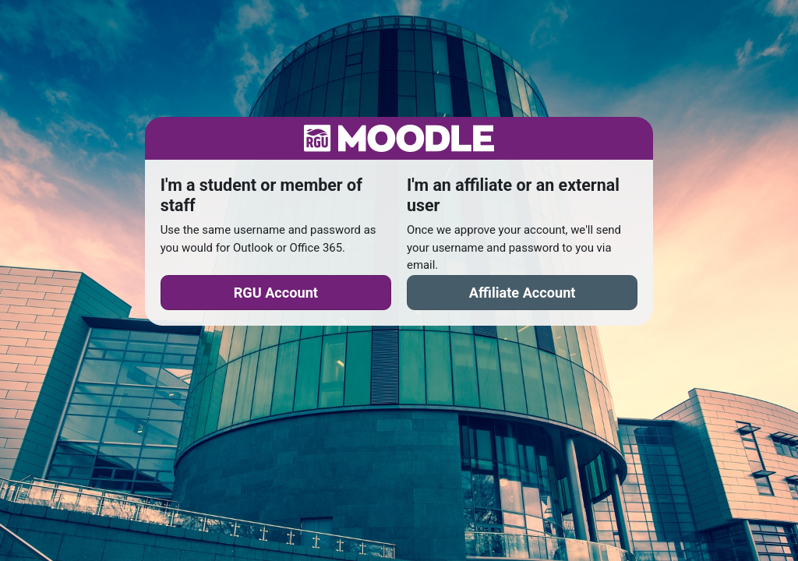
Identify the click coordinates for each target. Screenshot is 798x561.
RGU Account (276, 292)
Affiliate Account (522, 292)
